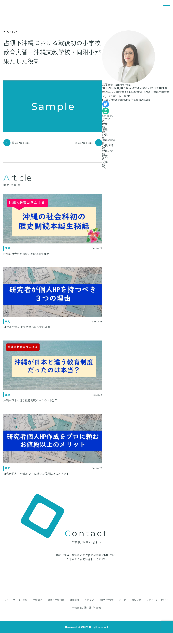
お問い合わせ (106, 600)
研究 (105, 156)
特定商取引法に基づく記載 (86, 607)
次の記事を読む (84, 143)
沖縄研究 (107, 150)
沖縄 (105, 134)
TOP (5, 600)
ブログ (122, 600)
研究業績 (74, 600)
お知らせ (136, 600)
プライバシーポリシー (158, 600)
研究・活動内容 (56, 600)
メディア (89, 600)
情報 (105, 129)
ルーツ (106, 118)
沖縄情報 (107, 145)
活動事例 (37, 600)
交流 (105, 161)
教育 (105, 123)
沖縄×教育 (109, 140)
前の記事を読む (21, 143)
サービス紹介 (20, 600)
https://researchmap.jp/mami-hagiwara (126, 99)
